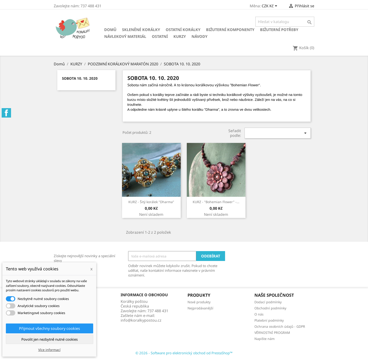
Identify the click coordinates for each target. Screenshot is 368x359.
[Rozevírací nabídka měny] (270, 6)
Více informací (49, 349)
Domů (110, 29)
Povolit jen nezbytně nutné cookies (49, 339)
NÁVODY (199, 36)
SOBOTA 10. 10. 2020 (80, 78)
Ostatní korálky (183, 29)
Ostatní (160, 36)
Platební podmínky (269, 320)
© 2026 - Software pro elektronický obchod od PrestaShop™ (184, 353)
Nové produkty (199, 302)
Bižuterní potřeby (279, 29)
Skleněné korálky (141, 29)
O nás (259, 314)
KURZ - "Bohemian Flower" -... (216, 202)
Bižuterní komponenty (230, 29)
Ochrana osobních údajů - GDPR (279, 326)
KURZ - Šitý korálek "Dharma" (151, 202)
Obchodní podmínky (270, 308)
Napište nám (264, 338)
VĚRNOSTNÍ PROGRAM (272, 332)
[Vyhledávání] (284, 22)
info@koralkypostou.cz (141, 320)
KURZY (179, 36)
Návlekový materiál (125, 36)
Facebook (6, 113)
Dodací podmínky (268, 302)
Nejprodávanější (200, 308)
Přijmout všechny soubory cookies (49, 328)
